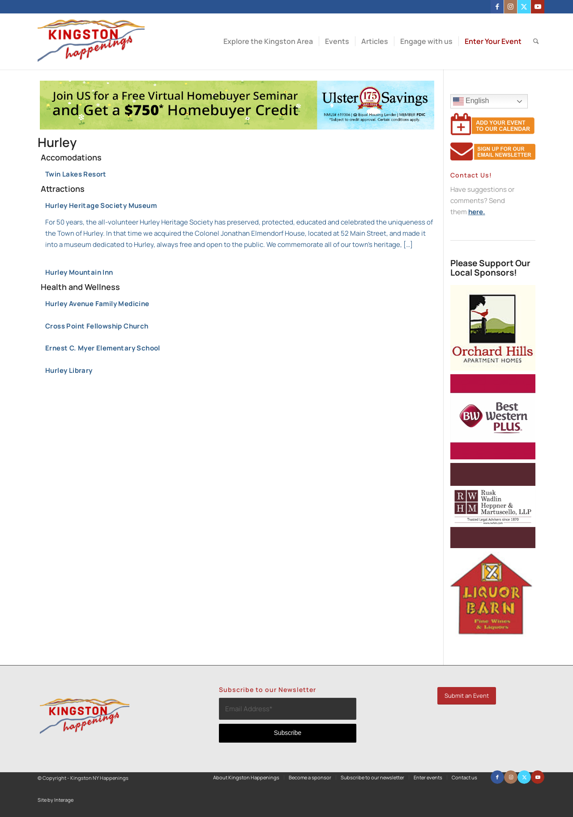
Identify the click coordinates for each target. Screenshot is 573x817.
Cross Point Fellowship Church (97, 326)
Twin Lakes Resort (76, 174)
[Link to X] (523, 6)
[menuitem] (268, 41)
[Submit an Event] (466, 696)
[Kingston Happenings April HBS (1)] (237, 127)
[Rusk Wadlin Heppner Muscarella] (492, 545)
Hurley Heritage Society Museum (239, 226)
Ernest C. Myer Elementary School (102, 348)
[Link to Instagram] (510, 6)
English (490, 102)
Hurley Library (69, 370)
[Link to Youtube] (537, 6)
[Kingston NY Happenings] (91, 41)
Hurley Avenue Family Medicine (97, 303)
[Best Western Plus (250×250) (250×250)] (492, 457)
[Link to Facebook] (497, 6)
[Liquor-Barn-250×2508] (492, 634)
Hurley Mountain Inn (79, 272)
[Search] (536, 41)
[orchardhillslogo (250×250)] (492, 368)
